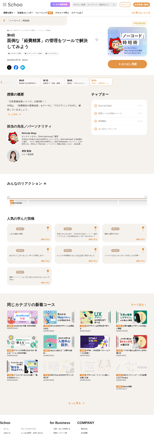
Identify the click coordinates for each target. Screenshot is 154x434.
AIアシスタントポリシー (30, 423)
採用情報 (84, 411)
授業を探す (9, 13)
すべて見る (139, 304)
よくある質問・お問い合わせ (32, 406)
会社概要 (84, 406)
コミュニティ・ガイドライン (32, 415)
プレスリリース (87, 415)
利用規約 (24, 411)
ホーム (6, 402)
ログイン (125, 4)
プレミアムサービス (28, 402)
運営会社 (84, 402)
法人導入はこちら (141, 13)
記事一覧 (7, 423)
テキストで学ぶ (62, 13)
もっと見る (15, 114)
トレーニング (44, 12)
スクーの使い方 (9, 415)
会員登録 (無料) (141, 4)
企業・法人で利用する (61, 402)
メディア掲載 (86, 419)
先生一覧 (7, 419)
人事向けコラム (59, 411)
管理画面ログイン (60, 415)
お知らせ (7, 406)
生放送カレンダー (25, 13)
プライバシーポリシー (29, 419)
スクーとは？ (77, 13)
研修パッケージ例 (60, 406)
